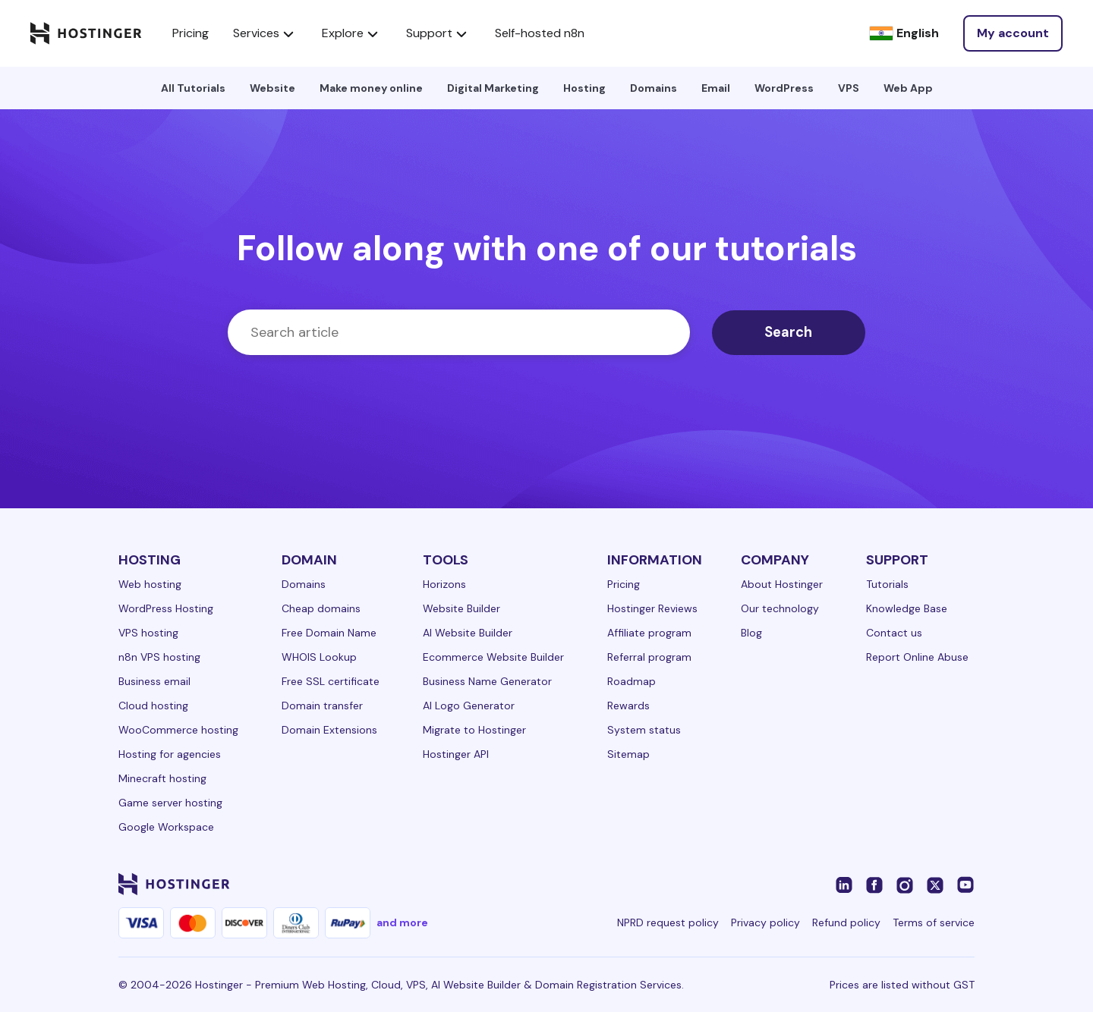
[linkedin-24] (844, 884)
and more (402, 922)
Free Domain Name (329, 633)
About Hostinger (782, 584)
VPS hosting (148, 633)
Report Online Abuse (917, 657)
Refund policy (846, 922)
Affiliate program (649, 633)
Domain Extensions (329, 730)
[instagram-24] (905, 884)
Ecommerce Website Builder (493, 657)
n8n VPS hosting (159, 657)
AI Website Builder (467, 633)
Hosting (584, 88)
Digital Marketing (493, 88)
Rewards (628, 705)
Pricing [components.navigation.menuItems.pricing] (190, 33)
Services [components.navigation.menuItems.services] (265, 33)
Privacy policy (765, 922)
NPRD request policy (668, 922)
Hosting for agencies (169, 754)
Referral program (649, 657)
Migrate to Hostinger (474, 730)
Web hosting (149, 584)
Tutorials (887, 584)
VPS (848, 88)
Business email (154, 681)
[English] (904, 33)
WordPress (784, 88)
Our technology (780, 608)
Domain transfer (322, 705)
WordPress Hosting (165, 608)
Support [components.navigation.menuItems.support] (438, 33)
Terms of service (934, 922)
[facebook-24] (874, 884)
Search (793, 332)
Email (715, 88)
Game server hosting (170, 802)
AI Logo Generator (469, 705)
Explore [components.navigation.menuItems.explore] (352, 33)
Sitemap (628, 754)
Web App (908, 88)
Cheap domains (321, 608)
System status (644, 730)
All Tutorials (193, 88)
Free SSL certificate (331, 681)
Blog (751, 633)
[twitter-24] (935, 884)
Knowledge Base (906, 608)
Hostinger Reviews (652, 608)
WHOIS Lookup (319, 657)
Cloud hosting (153, 705)
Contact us (894, 633)
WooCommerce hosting (178, 730)
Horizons (444, 584)
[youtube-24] (965, 884)
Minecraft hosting (162, 778)
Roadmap (631, 681)
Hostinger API (456, 754)
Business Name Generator (487, 681)
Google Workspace (166, 827)
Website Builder (461, 608)
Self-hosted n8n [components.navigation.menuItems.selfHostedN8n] (539, 33)
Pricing (623, 584)
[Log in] (1013, 33)
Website (272, 88)
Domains (653, 88)
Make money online (371, 88)
